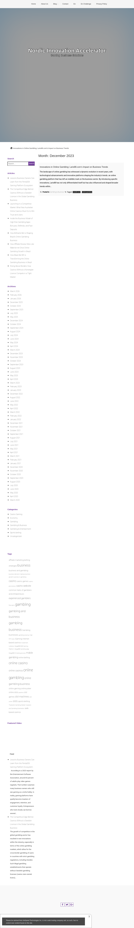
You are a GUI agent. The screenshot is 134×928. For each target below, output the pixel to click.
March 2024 (15, 350)
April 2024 (14, 346)
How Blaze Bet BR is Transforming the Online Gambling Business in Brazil (21, 258)
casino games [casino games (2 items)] (22, 581)
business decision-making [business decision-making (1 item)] (16, 574)
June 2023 (14, 372)
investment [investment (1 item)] (24, 643)
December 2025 (16, 302)
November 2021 (16, 427)
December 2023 (16, 353)
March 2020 (15, 500)
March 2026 (15, 291)
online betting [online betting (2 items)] (24, 657)
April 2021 (14, 452)
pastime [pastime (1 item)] (21, 692)
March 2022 (15, 412)
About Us (44, 4)
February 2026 (16, 295)
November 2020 (16, 471)
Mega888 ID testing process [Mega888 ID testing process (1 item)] (17, 653)
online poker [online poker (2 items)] (26, 688)
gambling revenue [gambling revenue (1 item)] (24, 635)
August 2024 (15, 332)
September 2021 (16, 434)
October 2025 (15, 306)
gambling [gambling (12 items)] (23, 604)
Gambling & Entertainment (20, 529)
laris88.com (76, 195)
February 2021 (16, 460)
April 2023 (14, 379)
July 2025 (14, 313)
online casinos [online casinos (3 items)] (16, 670)
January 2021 (15, 463)
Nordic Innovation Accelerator (67, 50)
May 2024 (14, 343)
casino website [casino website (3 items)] (23, 586)
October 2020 (15, 474)
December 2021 (16, 423)
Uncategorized (15, 536)
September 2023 (16, 364)
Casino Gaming (16, 514)
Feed (12, 754)
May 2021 (14, 449)
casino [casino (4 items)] (12, 581)
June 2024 (14, 339)
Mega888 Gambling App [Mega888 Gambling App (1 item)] (22, 649)
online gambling (87, 195)
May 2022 (14, 405)
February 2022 (16, 416)
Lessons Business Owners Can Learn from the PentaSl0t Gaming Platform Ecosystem (22, 182)
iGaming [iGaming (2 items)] (18, 639)
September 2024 (16, 328)
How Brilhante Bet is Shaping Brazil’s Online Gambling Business (21, 236)
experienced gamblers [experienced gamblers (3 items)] (20, 598)
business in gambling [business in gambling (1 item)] (19, 577)
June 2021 (14, 445)
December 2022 (16, 394)
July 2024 (14, 335)
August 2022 (15, 397)
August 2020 (15, 482)
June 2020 (14, 489)
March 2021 (15, 456)
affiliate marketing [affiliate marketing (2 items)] (16, 560)
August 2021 (15, 438)
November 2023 (16, 357)
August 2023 (15, 368)
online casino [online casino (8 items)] (18, 663)
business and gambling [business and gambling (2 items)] (18, 570)
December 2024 (16, 321)
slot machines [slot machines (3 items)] (22, 696)
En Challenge (86, 4)
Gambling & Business (57, 195)
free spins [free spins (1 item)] (12, 605)
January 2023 (15, 390)
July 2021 (14, 441)
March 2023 (15, 383)
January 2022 (15, 419)
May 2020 (14, 493)
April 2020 (14, 496)
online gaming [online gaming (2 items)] (15, 688)
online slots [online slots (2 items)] (13, 692)
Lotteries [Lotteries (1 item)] (11, 646)
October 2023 (15, 361)
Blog (55, 4)
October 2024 (15, 324)
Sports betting (15, 533)
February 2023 (16, 386)
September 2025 (16, 310)
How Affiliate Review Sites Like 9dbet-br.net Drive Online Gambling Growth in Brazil (22, 247)
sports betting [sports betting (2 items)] (24, 701)
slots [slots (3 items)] (15, 701)
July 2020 (14, 485)
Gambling (14, 522)
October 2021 (15, 430)
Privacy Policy (101, 4)
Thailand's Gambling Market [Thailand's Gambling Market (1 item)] (17, 705)
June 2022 (14, 401)
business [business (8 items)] (24, 565)
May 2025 (14, 317)
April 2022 (14, 408)
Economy (14, 518)
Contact (65, 4)
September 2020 (16, 478)
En (75, 4)
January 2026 (15, 299)
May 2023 (14, 375)
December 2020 (16, 467)
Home (33, 4)
